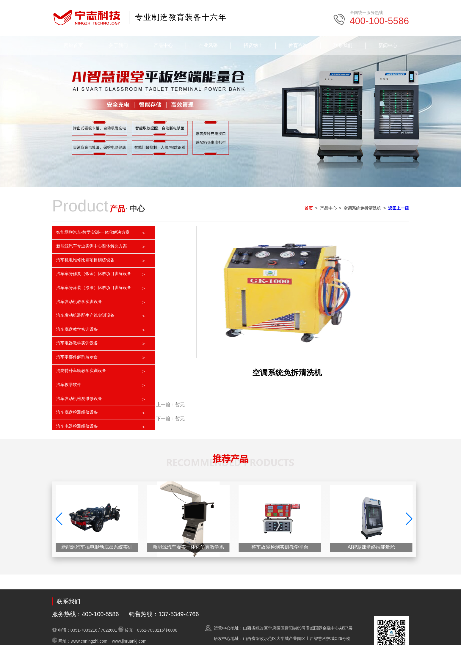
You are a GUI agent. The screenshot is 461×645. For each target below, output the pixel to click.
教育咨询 (298, 45)
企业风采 (208, 45)
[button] (409, 518)
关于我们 (118, 45)
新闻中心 (387, 45)
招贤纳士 (253, 45)
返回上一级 (398, 208)
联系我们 (342, 45)
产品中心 (163, 45)
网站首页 (73, 45)
